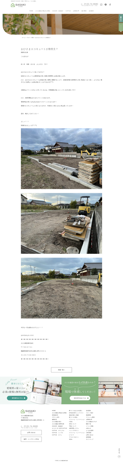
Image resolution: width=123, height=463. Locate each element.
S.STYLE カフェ (57, 435)
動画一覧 (88, 424)
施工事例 (84, 11)
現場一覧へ (61, 370)
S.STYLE (68, 11)
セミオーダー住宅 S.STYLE (59, 428)
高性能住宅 (55, 415)
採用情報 (88, 437)
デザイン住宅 (55, 417)
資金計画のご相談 (74, 415)
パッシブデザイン (74, 430)
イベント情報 (121, 27)
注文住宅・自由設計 (57, 11)
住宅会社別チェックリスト (76, 413)
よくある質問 (89, 430)
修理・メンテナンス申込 (31, 439)
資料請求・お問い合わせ (121, 18)
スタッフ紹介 (89, 413)
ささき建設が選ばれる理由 (42, 11)
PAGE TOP (119, 453)
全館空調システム (74, 428)
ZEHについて (72, 424)
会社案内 (91, 11)
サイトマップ (89, 439)
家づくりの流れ (73, 417)
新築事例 (88, 415)
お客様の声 (76, 11)
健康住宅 (54, 419)
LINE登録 (88, 432)
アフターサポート (74, 437)
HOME (31, 11)
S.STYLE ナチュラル (58, 430)
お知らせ (88, 428)
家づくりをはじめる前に (75, 410)
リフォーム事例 (90, 417)
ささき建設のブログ (91, 421)
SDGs (70, 439)
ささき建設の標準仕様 (58, 424)
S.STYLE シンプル (57, 432)
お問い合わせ (31, 432)
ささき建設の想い (57, 421)
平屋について (72, 426)
